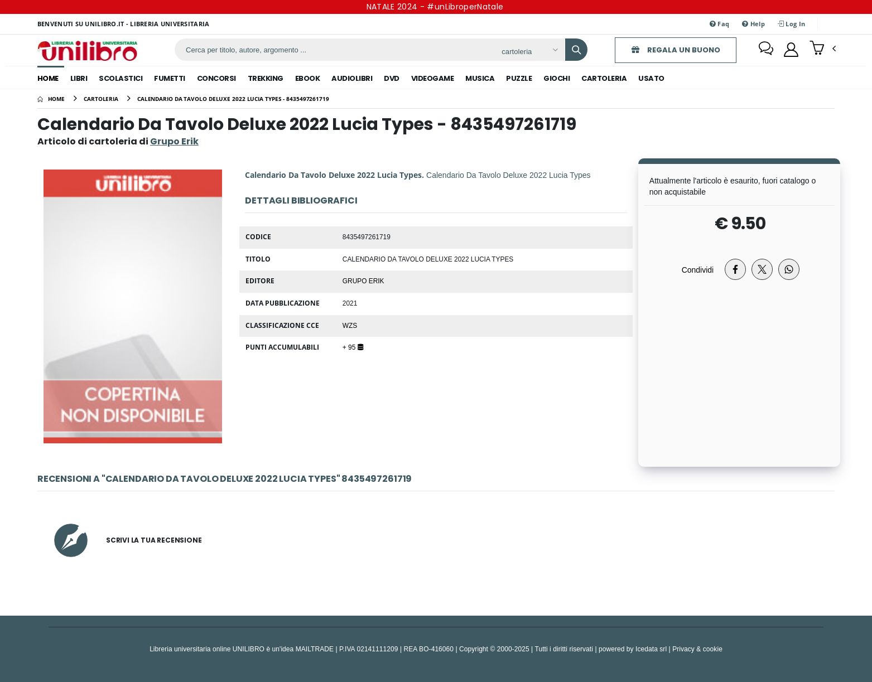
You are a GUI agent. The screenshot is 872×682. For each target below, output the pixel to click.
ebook (307, 78)
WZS (350, 325)
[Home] (51, 99)
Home (48, 78)
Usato (651, 78)
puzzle (519, 78)
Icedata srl (651, 649)
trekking (265, 78)
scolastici (120, 78)
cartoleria (604, 78)
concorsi (216, 78)
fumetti (169, 78)
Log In (791, 24)
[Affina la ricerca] (529, 51)
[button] (823, 49)
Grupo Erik (363, 280)
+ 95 (353, 346)
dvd (391, 78)
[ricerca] (334, 49)
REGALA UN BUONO (676, 50)
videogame (432, 78)
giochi (556, 78)
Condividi (698, 269)
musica (479, 78)
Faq (719, 24)
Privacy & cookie (697, 649)
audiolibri (351, 78)
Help (753, 24)
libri (79, 78)
